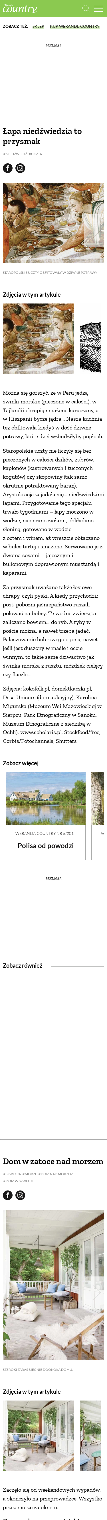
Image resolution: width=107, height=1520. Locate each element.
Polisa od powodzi (46, 845)
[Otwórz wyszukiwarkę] (86, 9)
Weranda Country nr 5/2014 (45, 833)
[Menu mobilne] (98, 8)
